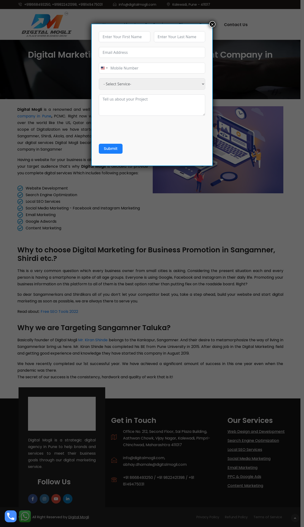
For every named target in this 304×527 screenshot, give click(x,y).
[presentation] (135, 129)
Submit (111, 148)
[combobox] (104, 68)
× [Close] (212, 24)
